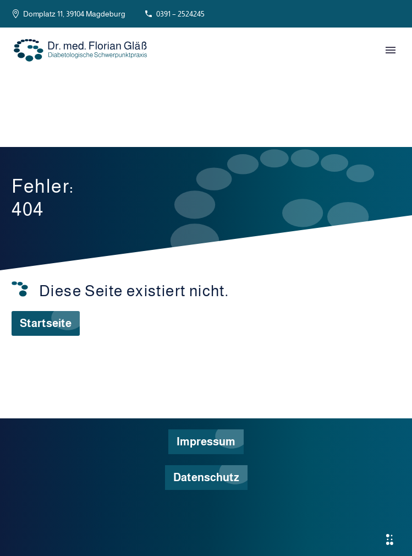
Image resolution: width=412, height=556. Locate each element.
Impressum (206, 441)
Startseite (46, 323)
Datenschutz (206, 477)
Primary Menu (390, 50)
